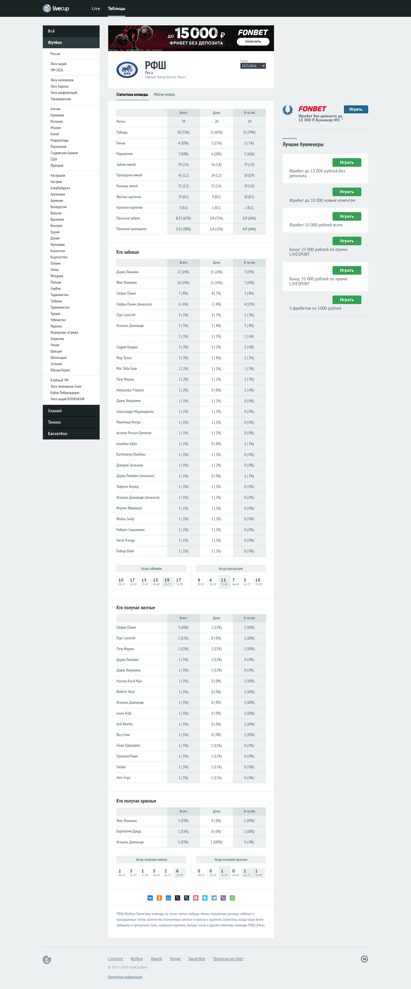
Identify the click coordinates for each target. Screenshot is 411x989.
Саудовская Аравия (64, 152)
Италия (56, 127)
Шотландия (58, 357)
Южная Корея (60, 370)
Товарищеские (61, 98)
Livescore (115, 958)
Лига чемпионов (62, 80)
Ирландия (58, 244)
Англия (55, 108)
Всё (51, 31)
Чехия (55, 344)
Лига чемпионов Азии (66, 386)
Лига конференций (64, 92)
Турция (55, 313)
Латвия (55, 263)
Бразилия (57, 219)
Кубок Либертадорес (65, 392)
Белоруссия (59, 206)
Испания (57, 121)
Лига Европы (60, 86)
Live (96, 8)
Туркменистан (60, 307)
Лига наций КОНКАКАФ (67, 398)
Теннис (54, 422)
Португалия (58, 146)
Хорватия (57, 338)
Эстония (56, 363)
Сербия (56, 288)
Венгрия (56, 225)
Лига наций (59, 63)
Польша (56, 282)
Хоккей (55, 410)
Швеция (56, 351)
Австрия (56, 181)
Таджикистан (59, 294)
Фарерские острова (64, 332)
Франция (57, 165)
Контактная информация (125, 976)
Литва (55, 269)
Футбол (55, 42)
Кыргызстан (59, 257)
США (54, 159)
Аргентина (58, 194)
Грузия (55, 231)
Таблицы (116, 8)
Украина (56, 326)
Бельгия (56, 213)
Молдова (57, 275)
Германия (57, 115)
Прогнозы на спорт (228, 958)
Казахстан (58, 250)
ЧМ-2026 (57, 70)
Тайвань (56, 300)
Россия (55, 53)
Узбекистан (58, 319)
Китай (55, 133)
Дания (55, 238)
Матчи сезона (164, 94)
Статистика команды (132, 94)
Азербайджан (60, 187)
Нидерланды (60, 140)
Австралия (58, 175)
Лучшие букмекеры (303, 143)
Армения (57, 200)
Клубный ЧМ (59, 380)
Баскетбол (57, 433)
